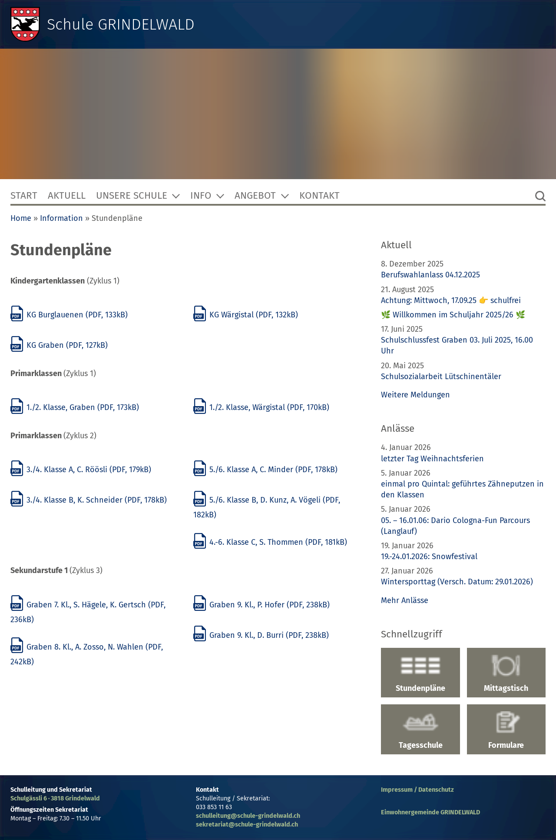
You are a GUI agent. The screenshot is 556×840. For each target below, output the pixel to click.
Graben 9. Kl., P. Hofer (261, 605)
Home (20, 218)
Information (61, 218)
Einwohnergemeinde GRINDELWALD (430, 812)
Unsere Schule (131, 195)
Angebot (255, 195)
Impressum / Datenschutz (417, 789)
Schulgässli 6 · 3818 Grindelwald (55, 798)
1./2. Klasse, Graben (74, 407)
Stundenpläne (420, 674)
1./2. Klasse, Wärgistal (261, 407)
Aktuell (67, 195)
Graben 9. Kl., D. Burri (261, 635)
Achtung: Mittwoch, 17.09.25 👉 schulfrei (451, 300)
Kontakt (319, 195)
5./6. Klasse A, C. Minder (265, 469)
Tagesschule (420, 730)
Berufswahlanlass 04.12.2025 (430, 275)
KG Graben (59, 345)
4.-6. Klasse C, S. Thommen (270, 542)
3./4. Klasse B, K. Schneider (88, 500)
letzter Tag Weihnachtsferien (432, 458)
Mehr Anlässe (404, 600)
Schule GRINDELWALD (121, 24)
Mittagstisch (506, 674)
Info (201, 195)
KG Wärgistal (245, 315)
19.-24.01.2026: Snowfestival (429, 556)
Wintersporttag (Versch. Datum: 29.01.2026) (457, 582)
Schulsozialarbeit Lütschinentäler (441, 376)
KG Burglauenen (69, 315)
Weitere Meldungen (415, 395)
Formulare (506, 730)
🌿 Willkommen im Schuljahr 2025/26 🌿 (453, 315)
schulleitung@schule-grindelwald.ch (248, 816)
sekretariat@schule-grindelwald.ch (247, 824)
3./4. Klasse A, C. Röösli (80, 469)
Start (23, 195)
